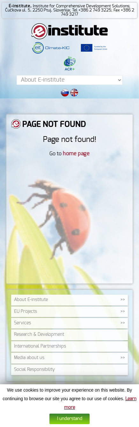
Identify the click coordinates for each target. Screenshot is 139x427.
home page (76, 153)
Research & (39, 334)
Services (22, 323)
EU (25, 311)
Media (29, 358)
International (40, 346)
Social (34, 369)
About (31, 300)
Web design (101, 422)
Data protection (76, 422)
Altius (116, 422)
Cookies (56, 422)
